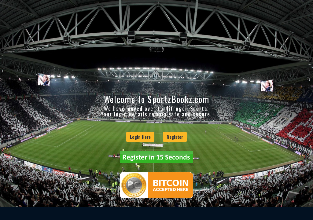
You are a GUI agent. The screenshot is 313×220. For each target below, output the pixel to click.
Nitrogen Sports (186, 108)
